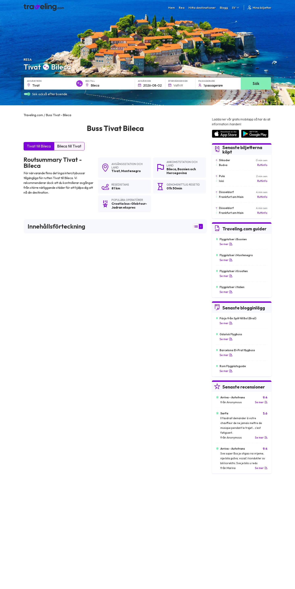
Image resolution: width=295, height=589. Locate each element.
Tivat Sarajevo (35, 492)
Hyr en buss (219, 534)
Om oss (92, 526)
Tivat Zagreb (155, 458)
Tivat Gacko (154, 485)
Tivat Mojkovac (35, 451)
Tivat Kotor (154, 430)
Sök (256, 83)
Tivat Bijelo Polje (36, 458)
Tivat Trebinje (155, 444)
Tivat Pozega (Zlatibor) (101, 485)
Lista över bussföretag (226, 530)
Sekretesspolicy (160, 526)
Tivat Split (31, 430)
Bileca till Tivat (69, 146)
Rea (182, 7)
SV (236, 7)
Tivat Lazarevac (36, 478)
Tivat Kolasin (94, 478)
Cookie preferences (163, 530)
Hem (171, 7)
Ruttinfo (262, 165)
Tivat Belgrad (94, 430)
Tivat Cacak (154, 465)
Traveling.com (63, 570)
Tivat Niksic (93, 458)
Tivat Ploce (93, 492)
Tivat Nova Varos (37, 485)
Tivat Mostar (94, 437)
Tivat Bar (91, 465)
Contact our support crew (49, 539)
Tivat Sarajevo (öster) (161, 472)
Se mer (226, 244)
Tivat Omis (32, 472)
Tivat (116, 171)
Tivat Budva (33, 424)
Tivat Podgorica (157, 424)
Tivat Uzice (153, 478)
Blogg (224, 7)
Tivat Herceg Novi (37, 437)
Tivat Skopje (94, 472)
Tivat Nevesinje (156, 492)
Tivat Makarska (95, 451)
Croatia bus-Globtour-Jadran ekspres (55, 276)
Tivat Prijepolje (35, 465)
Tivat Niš (152, 437)
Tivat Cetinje (33, 444)
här (36, 335)
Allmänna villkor (159, 521)
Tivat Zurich (154, 451)
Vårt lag (93, 530)
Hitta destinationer (202, 7)
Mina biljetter (259, 7)
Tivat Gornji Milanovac (101, 444)
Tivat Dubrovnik (96, 424)
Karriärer (217, 521)
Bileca (171, 169)
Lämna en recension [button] (184, 370)
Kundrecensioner (222, 526)
